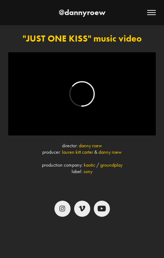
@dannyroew (82, 12)
